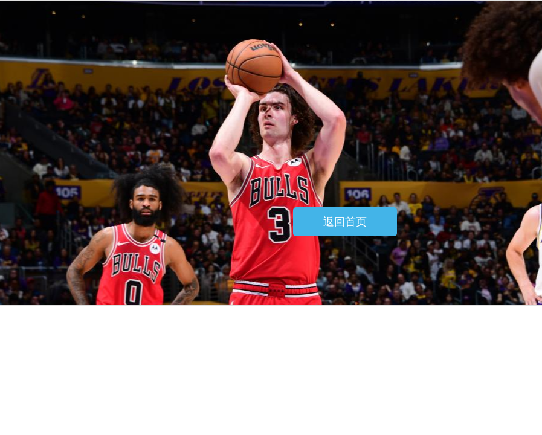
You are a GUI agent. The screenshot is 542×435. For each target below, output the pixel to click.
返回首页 (345, 222)
